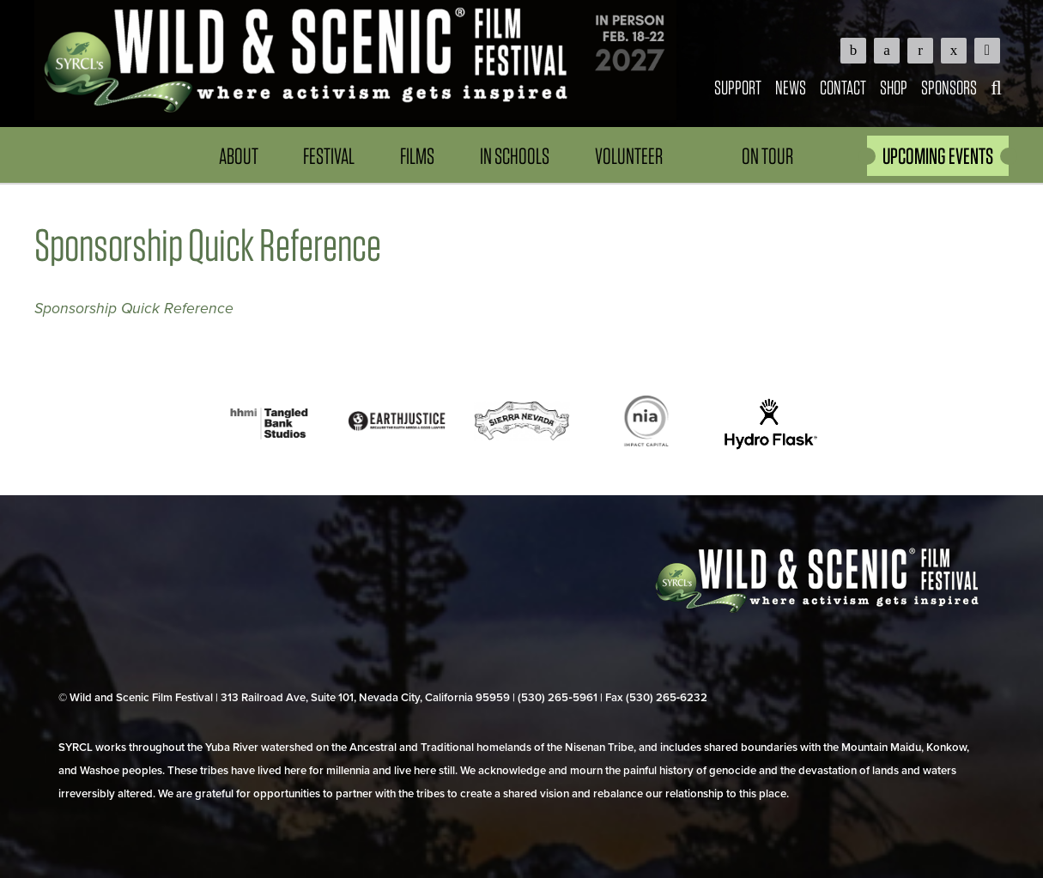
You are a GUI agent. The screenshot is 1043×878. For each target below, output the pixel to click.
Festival (329, 155)
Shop (893, 87)
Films (417, 155)
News (790, 87)
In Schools (514, 155)
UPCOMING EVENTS (937, 155)
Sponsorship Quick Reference (133, 309)
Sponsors (949, 87)
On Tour (767, 155)
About (238, 155)
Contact (843, 87)
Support (737, 87)
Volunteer (629, 155)
